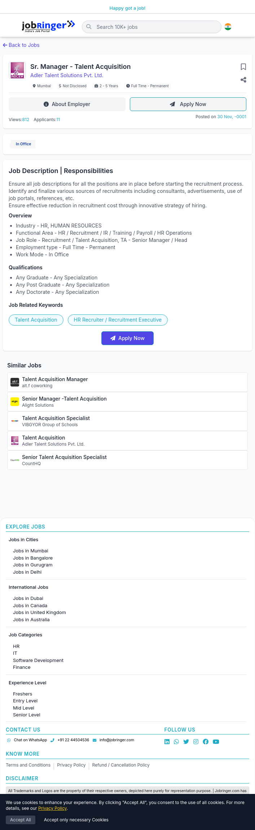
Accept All (20, 820)
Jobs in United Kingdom (39, 612)
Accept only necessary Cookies (76, 820)
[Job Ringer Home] (48, 26)
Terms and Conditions (28, 765)
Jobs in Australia (31, 619)
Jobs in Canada (30, 605)
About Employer (67, 104)
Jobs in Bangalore (33, 558)
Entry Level (25, 700)
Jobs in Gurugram (33, 565)
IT (15, 653)
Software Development (38, 660)
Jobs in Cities (23, 539)
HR (16, 646)
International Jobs (28, 587)
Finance (22, 667)
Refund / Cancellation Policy (121, 765)
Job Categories (25, 634)
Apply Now (188, 104)
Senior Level (26, 715)
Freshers (22, 694)
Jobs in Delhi (27, 572)
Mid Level (23, 708)
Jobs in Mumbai (30, 550)
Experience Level (27, 682)
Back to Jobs (21, 45)
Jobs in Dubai (28, 598)
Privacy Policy (71, 765)
